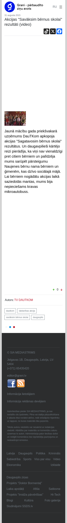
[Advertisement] (33, 75)
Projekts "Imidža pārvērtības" (25, 494)
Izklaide (55, 464)
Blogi (10, 500)
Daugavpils (25, 453)
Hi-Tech (55, 494)
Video (56, 459)
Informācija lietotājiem (21, 393)
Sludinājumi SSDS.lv (20, 506)
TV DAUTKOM (23, 299)
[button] (60, 6)
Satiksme (54, 488)
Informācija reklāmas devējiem (26, 401)
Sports (27, 459)
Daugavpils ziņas (17, 477)
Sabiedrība (13, 459)
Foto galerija (52, 500)
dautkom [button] (10, 311)
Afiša (36, 488)
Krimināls (54, 453)
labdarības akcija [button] (27, 311)
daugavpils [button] (38, 317)
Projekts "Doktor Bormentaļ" (24, 483)
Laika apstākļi (15, 488)
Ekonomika (14, 464)
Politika (40, 453)
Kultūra (28, 500)
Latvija (11, 453)
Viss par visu (42, 459)
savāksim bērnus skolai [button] (17, 317)
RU (55, 6)
